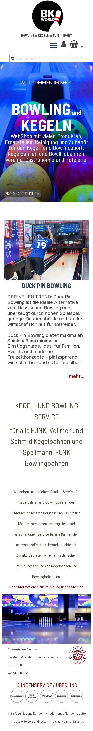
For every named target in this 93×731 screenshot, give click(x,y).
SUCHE (77, 58)
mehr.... (77, 376)
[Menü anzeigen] (53, 45)
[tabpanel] (50, 16)
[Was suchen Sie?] (39, 58)
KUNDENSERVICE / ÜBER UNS (46, 685)
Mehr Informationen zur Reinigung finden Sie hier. (46, 587)
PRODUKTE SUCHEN (22, 193)
